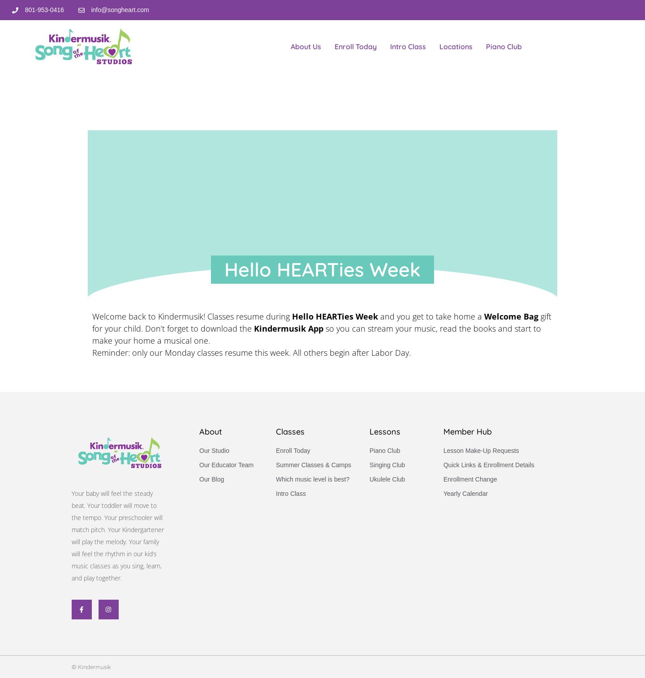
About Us (306, 46)
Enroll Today (356, 46)
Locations (456, 46)
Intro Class (408, 46)
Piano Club (504, 46)
